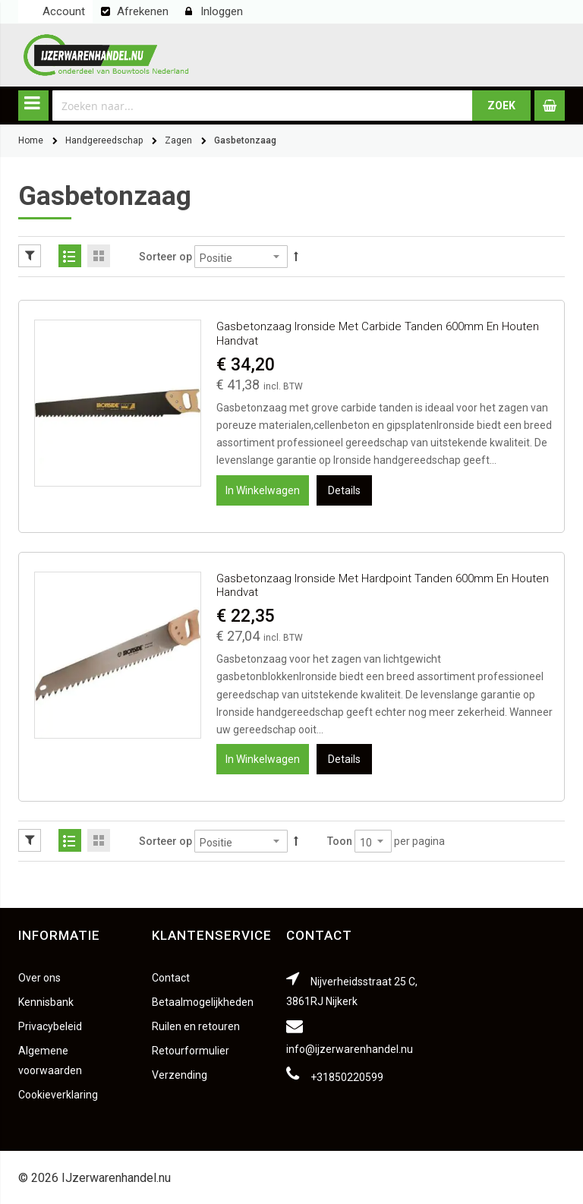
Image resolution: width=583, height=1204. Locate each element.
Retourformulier (190, 1051)
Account (64, 11)
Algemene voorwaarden (50, 1060)
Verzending (179, 1075)
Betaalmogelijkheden (203, 1002)
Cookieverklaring (58, 1095)
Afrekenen (143, 11)
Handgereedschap (104, 140)
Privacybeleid (50, 1026)
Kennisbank (46, 1002)
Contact (171, 978)
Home (30, 140)
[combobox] (262, 105)
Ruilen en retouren (196, 1026)
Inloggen (221, 11)
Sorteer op (165, 257)
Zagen (178, 140)
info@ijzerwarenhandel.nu (349, 1049)
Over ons (39, 978)
